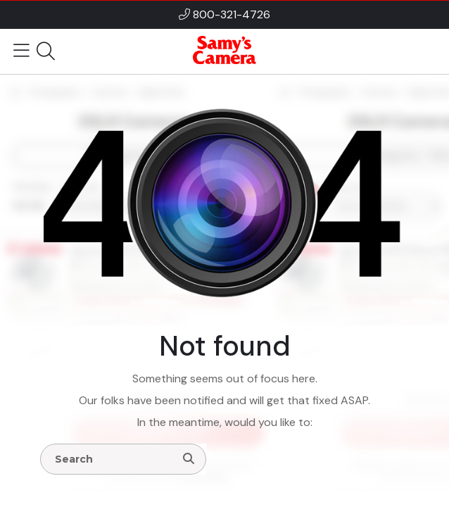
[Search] (188, 459)
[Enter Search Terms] (113, 459)
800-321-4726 (231, 14)
